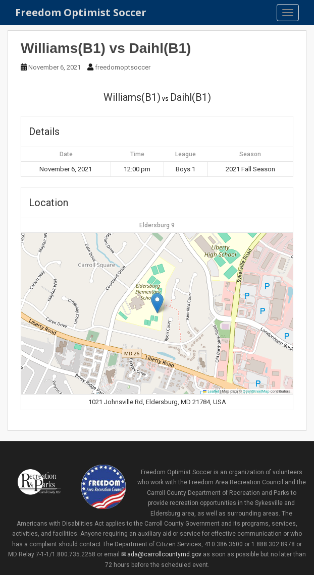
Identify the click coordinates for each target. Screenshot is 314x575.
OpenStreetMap (256, 391)
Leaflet (211, 391)
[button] (157, 303)
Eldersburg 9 (157, 225)
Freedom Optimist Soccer (80, 12)
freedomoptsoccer (122, 67)
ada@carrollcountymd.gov (164, 554)
